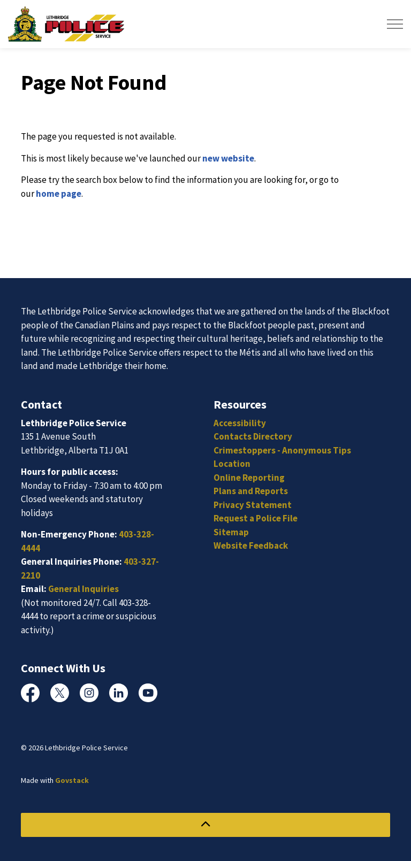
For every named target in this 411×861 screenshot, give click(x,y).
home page (58, 193)
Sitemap (231, 532)
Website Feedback (251, 545)
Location (232, 464)
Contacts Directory (253, 436)
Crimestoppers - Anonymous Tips (282, 450)
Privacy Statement (253, 505)
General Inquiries (83, 589)
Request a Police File (256, 518)
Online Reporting (249, 477)
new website (228, 158)
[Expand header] (395, 24)
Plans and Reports (251, 491)
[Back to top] (205, 825)
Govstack (72, 780)
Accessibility (240, 423)
